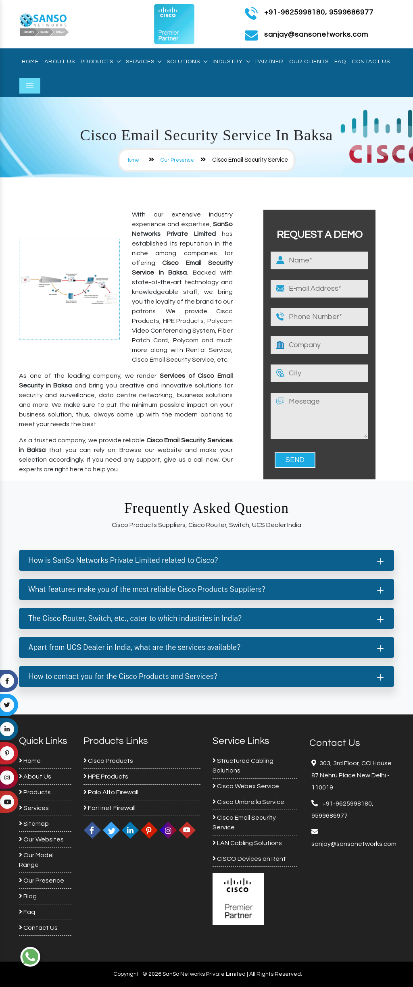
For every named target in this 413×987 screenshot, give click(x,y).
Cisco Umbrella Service (248, 802)
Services (143, 62)
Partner (269, 62)
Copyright (126, 974)
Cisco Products (108, 761)
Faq (340, 62)
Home (30, 62)
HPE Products (105, 776)
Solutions (187, 62)
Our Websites (41, 839)
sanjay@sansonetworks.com (353, 844)
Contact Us (371, 62)
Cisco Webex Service (246, 786)
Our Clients (309, 62)
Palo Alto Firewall (110, 792)
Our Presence (177, 160)
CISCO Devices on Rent (249, 859)
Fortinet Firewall (109, 808)
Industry (231, 62)
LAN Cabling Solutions (247, 843)
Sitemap (34, 823)
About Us (59, 62)
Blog (28, 896)
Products (100, 62)
